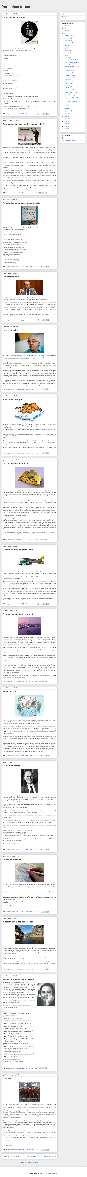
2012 (65, 33)
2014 (65, 28)
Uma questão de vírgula (14, 17)
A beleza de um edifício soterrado (19, 922)
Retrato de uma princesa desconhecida (21, 203)
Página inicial (31, 1156)
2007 (65, 124)
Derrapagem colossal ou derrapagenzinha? (23, 124)
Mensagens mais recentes (11, 1156)
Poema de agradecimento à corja (18, 979)
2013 (65, 31)
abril (66, 55)
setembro (68, 43)
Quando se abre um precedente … (19, 550)
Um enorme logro (11, 277)
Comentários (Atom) (32, 1162)
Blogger (55, 1173)
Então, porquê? (10, 691)
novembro (68, 38)
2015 (65, 26)
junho (67, 50)
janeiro (67, 111)
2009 (65, 119)
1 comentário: (29, 192)
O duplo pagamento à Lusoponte (18, 614)
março (67, 58)
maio (66, 53)
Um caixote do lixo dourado (16, 463)
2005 (65, 129)
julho (66, 48)
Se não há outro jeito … (14, 860)
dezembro (68, 35)
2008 (65, 121)
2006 (65, 126)
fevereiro (68, 108)
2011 (65, 114)
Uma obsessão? (10, 330)
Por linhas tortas (15, 7)
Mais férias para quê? (13, 399)
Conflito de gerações (13, 766)
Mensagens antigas (50, 1156)
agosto (67, 45)
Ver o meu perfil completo (69, 140)
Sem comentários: (31, 114)
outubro (67, 40)
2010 (65, 116)
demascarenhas (68, 138)
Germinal (7, 1078)
